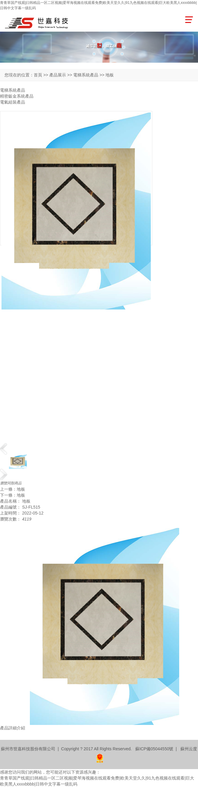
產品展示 (57, 75)
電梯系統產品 (12, 90)
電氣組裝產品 (12, 102)
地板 (21, 489)
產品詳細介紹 (12, 728)
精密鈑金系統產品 (16, 96)
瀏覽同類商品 (11, 483)
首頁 (38, 75)
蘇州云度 (188, 748)
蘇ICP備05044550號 (154, 748)
